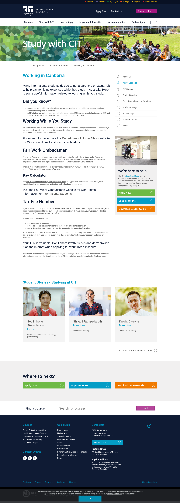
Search (143, 410)
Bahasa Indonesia (150, 2)
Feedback (27, 484)
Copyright (49, 484)
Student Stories (130, 95)
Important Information (90, 22)
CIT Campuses (129, 89)
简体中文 (89, 2)
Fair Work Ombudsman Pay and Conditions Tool (45, 182)
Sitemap (72, 484)
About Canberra (60, 65)
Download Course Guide (136, 209)
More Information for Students (89, 257)
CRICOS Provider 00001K (56, 494)
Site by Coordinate (149, 484)
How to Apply (66, 22)
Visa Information (64, 439)
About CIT (127, 77)
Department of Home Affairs (80, 139)
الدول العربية (112, 2)
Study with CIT (45, 22)
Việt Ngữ (124, 2)
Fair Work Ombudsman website (39, 167)
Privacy (38, 484)
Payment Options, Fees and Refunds (72, 454)
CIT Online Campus (30, 445)
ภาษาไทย (100, 2)
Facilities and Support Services (137, 101)
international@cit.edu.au (104, 438)
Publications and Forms (67, 457)
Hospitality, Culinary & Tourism (35, 439)
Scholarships (129, 114)
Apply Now (101, 11)
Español (136, 2)
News (125, 126)
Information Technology (32, 442)
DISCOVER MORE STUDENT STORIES (138, 352)
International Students (57, 194)
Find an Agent (138, 22)
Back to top (149, 428)
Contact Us (116, 11)
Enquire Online (136, 201)
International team (132, 176)
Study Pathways (130, 108)
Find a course (35, 411)
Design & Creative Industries (34, 432)
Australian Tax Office (50, 214)
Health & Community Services (35, 436)
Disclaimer (61, 484)
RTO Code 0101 (73, 494)
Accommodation (116, 22)
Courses (27, 22)
